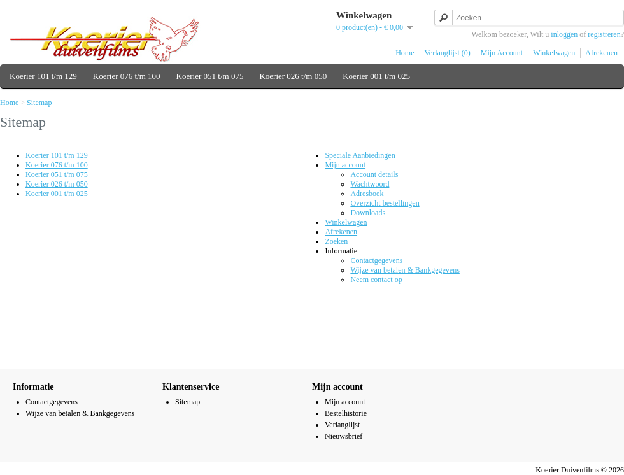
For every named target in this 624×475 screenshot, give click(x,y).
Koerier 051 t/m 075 (210, 76)
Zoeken (336, 241)
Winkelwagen (554, 52)
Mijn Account (502, 52)
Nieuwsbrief (343, 436)
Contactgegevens (376, 260)
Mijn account (345, 164)
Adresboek (366, 193)
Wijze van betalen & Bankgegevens (404, 270)
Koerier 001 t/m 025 (376, 76)
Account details (374, 174)
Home (404, 52)
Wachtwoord (369, 184)
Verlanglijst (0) (448, 52)
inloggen (564, 34)
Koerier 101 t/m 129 (43, 76)
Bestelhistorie (346, 413)
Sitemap (39, 102)
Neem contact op (376, 279)
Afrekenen (601, 52)
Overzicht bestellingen (384, 203)
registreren (604, 34)
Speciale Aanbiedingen (360, 155)
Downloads (367, 212)
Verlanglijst (342, 424)
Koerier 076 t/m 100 (126, 76)
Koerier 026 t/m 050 (293, 76)
